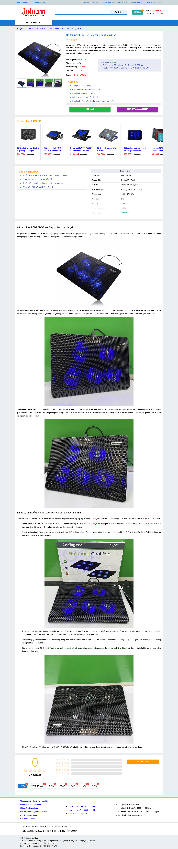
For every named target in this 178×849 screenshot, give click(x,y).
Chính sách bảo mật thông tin (31, 805)
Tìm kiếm (118, 12)
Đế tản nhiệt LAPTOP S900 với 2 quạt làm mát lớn (54, 149)
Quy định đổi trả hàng (90, 2)
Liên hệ (149, 2)
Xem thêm (126, 213)
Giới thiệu (157, 2)
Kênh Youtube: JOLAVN (77, 813)
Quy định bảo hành (27, 819)
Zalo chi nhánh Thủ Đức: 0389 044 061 (83, 806)
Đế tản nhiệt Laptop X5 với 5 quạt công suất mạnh (28, 149)
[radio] (25, 770)
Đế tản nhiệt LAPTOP (37, 29)
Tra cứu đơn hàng (137, 2)
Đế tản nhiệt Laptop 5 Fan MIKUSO (107, 149)
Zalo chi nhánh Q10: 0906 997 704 (81, 810)
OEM (79, 63)
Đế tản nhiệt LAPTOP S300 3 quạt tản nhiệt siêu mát (81, 149)
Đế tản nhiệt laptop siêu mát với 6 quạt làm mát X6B (135, 149)
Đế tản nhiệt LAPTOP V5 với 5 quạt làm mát (67, 29)
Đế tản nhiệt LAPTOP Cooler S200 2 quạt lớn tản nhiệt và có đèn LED (161, 149)
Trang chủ (21, 29)
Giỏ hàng (137, 12)
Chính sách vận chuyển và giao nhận (34, 801)
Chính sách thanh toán (29, 808)
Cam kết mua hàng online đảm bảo (114, 2)
